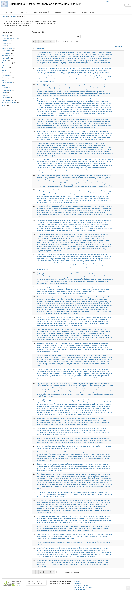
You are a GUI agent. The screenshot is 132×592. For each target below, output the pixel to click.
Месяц (4, 80)
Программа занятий (41, 12)
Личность (5, 88)
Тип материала (7, 55)
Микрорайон (6, 58)
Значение (40, 48)
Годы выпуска (6, 78)
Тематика (5, 68)
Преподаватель (88, 12)
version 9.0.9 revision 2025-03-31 (36, 583)
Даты (3, 65)
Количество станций (9, 102)
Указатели (23, 12)
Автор (4, 45)
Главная (9, 12)
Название (5, 43)
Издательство (6, 50)
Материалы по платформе (65, 12)
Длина (4, 105)
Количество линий (8, 100)
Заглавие (5, 41)
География (5, 73)
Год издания (6, 53)
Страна (4, 92)
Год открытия (6, 97)
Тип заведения (7, 63)
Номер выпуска (7, 83)
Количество (119, 46)
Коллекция (5, 36)
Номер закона (6, 90)
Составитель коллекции (10, 38)
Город (4, 95)
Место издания (7, 48)
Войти (107, 1)
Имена (4, 70)
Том (3, 85)
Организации (6, 75)
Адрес (4, 60)
